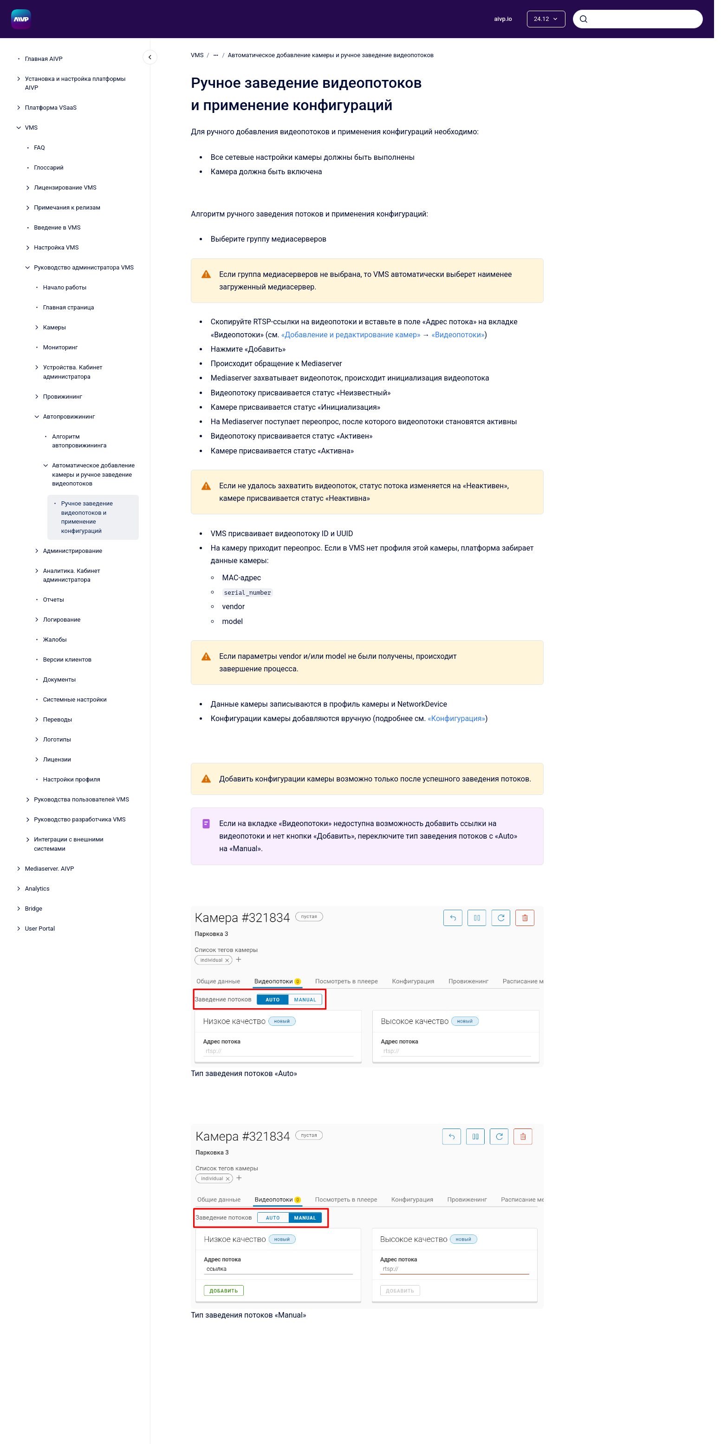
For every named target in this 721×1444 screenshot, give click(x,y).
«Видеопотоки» (457, 334)
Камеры (54, 327)
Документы (59, 679)
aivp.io (503, 18)
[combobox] (637, 19)
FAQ (39, 147)
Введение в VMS (57, 227)
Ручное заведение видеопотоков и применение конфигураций (87, 517)
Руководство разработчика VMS (79, 819)
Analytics (37, 888)
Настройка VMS (56, 247)
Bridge (33, 908)
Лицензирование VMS (65, 187)
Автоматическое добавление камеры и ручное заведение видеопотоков (93, 474)
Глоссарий (49, 167)
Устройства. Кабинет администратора (73, 372)
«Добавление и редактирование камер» (350, 334)
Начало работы (65, 287)
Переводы (57, 719)
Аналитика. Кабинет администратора (71, 575)
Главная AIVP (44, 58)
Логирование (62, 619)
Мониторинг (60, 347)
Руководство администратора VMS (84, 267)
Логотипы (57, 739)
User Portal (40, 928)
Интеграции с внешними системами (69, 844)
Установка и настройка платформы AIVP (75, 83)
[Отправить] (583, 19)
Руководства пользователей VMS (81, 799)
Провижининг (62, 396)
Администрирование (72, 550)
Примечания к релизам (67, 207)
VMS (31, 127)
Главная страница (68, 307)
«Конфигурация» (456, 718)
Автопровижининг (69, 416)
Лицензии (57, 759)
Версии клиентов (67, 659)
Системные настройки (75, 699)
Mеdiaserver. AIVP (49, 868)
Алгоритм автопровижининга (79, 441)
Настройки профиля (71, 779)
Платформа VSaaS (51, 107)
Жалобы (55, 639)
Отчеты (53, 599)
